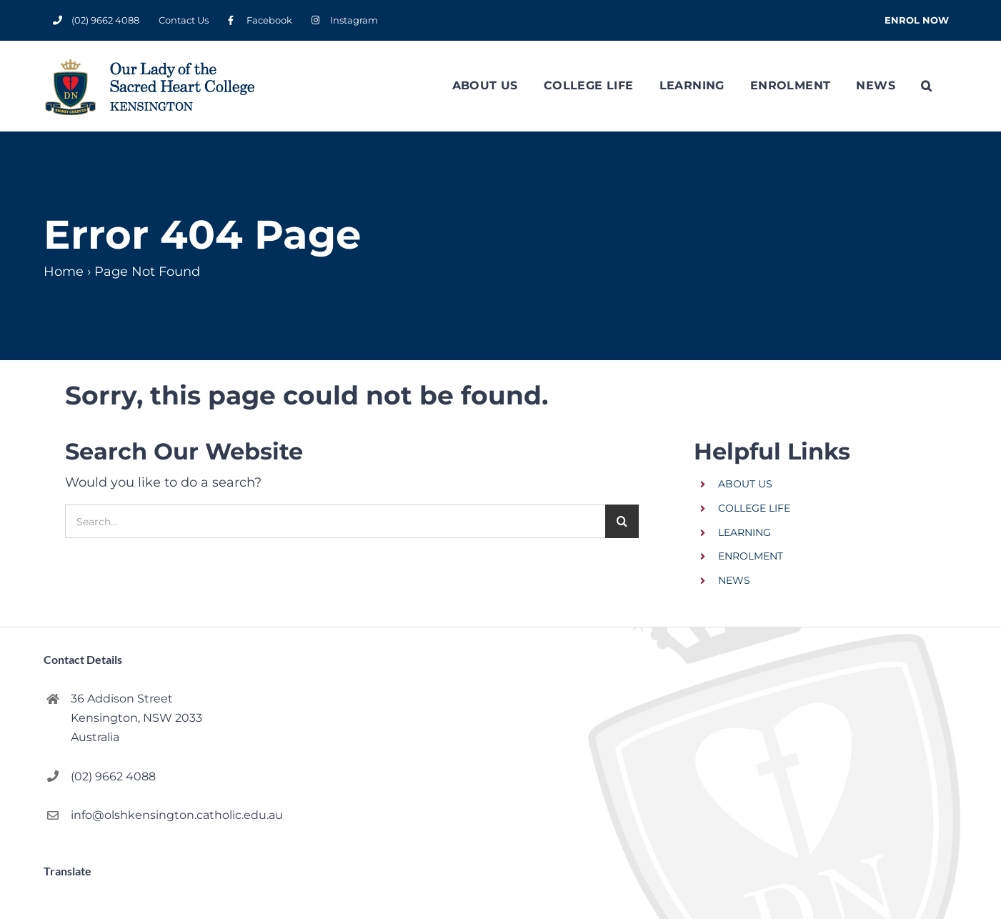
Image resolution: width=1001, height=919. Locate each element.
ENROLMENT (750, 556)
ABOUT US (745, 483)
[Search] (622, 521)
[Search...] (335, 521)
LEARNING (744, 532)
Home (64, 271)
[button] (926, 86)
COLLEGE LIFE (754, 508)
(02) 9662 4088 (113, 776)
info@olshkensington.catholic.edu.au (163, 815)
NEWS (734, 580)
